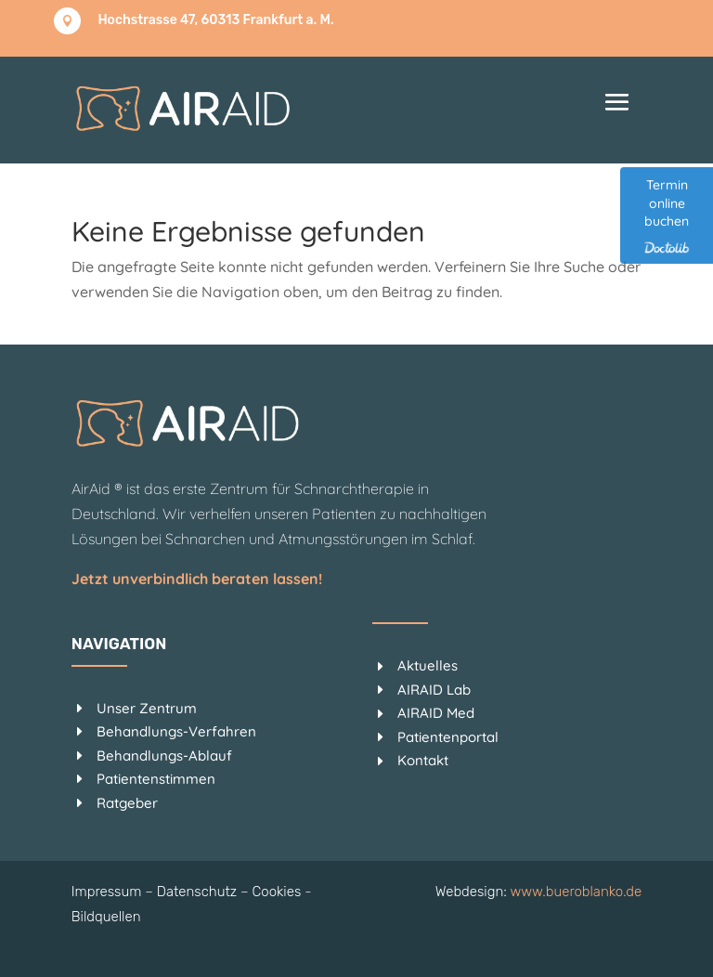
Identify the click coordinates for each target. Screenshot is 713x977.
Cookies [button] (277, 891)
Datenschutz (197, 891)
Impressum (106, 891)
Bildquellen (106, 916)
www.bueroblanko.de (576, 891)
